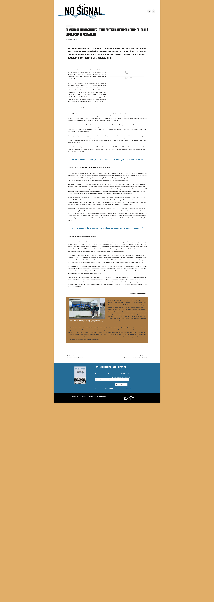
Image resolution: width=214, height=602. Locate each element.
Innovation (69, 25)
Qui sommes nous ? (102, 396)
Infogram (127, 78)
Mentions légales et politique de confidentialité (83, 396)
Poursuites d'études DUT (127, 77)
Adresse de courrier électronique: (151, 379)
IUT (73, 346)
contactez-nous (167, 388)
